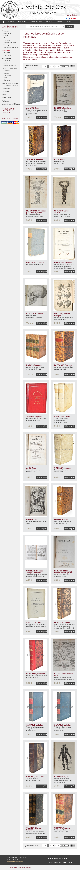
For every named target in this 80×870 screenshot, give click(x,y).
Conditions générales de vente (57, 858)
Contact (59, 22)
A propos (11, 22)
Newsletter (72, 15)
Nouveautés (22, 22)
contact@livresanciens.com (15, 861)
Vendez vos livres (36, 22)
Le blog (68, 22)
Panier (49, 22)
